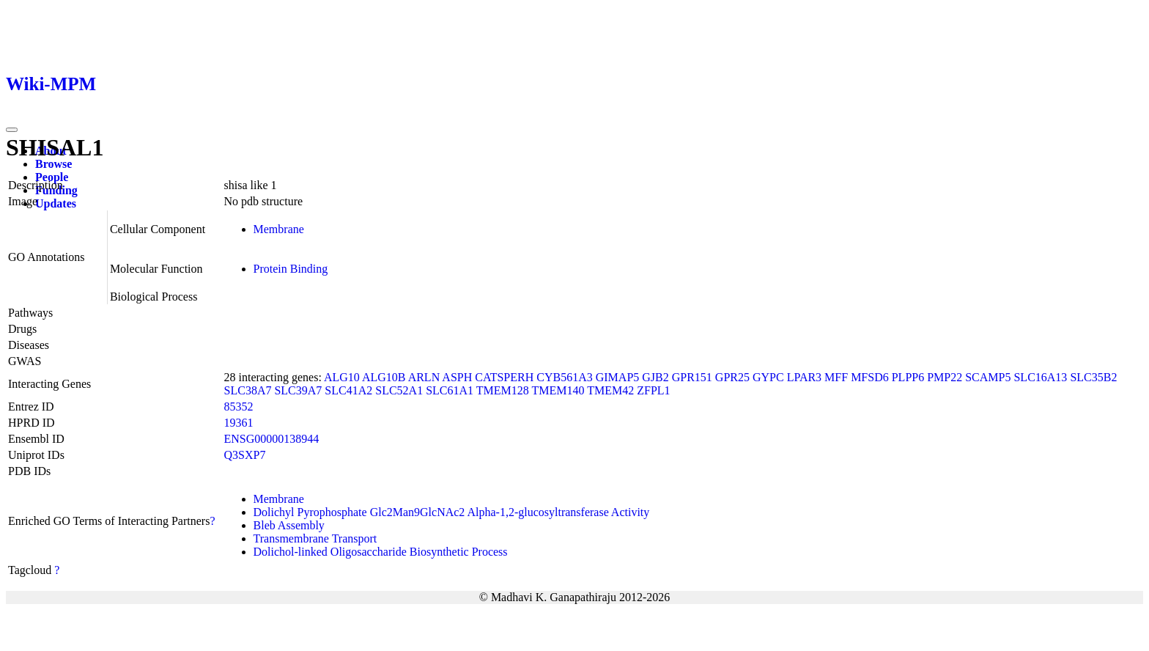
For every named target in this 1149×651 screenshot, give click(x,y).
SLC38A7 (248, 390)
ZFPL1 (653, 390)
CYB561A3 (564, 377)
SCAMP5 (988, 377)
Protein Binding (291, 268)
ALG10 (342, 377)
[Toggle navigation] (12, 130)
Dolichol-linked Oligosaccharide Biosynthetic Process (381, 551)
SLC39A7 (298, 390)
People (51, 177)
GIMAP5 (618, 377)
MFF (836, 377)
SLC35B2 (1093, 377)
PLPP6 (908, 377)
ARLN (424, 377)
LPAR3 (804, 377)
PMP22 (944, 377)
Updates (55, 203)
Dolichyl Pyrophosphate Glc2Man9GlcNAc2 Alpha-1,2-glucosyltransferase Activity (452, 512)
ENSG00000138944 (271, 439)
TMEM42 (610, 390)
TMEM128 (502, 390)
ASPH (457, 377)
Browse (53, 164)
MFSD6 (870, 377)
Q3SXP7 (245, 455)
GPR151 (692, 377)
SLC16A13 (1040, 377)
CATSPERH (504, 377)
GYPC (768, 377)
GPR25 (732, 377)
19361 (239, 422)
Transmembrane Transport (315, 538)
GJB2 (655, 377)
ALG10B (384, 377)
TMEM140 (558, 390)
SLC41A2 (348, 390)
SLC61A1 (449, 390)
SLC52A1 (399, 390)
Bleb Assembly (289, 525)
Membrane (279, 229)
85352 (239, 406)
